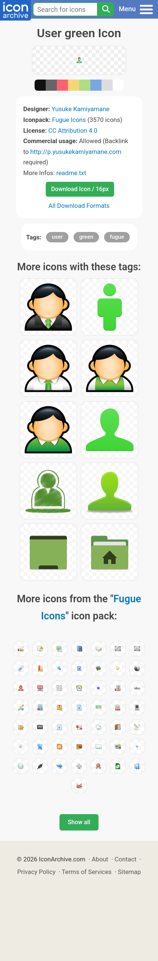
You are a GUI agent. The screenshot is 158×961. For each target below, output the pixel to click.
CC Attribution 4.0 (72, 130)
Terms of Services (87, 871)
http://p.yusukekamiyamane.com (76, 151)
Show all (79, 822)
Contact (125, 859)
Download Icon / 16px (80, 189)
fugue (117, 236)
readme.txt (71, 173)
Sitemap (129, 871)
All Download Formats (79, 205)
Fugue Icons (69, 119)
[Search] (105, 9)
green (86, 236)
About (100, 859)
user (57, 236)
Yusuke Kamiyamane (81, 109)
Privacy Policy (36, 871)
